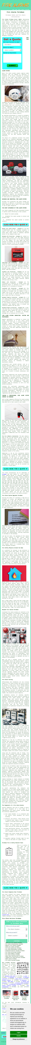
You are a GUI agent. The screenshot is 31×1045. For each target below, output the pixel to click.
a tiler (25, 976)
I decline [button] (18, 1035)
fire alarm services (9, 884)
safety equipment (24, 458)
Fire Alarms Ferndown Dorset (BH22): (12, 19)
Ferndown (4, 474)
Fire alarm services (10, 905)
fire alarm (8, 73)
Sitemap (3, 1032)
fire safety (14, 780)
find (6, 894)
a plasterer (23, 980)
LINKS (16, 9)
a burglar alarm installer (22, 982)
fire (22, 831)
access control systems (9, 985)
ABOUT (19, 9)
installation (10, 140)
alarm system (11, 265)
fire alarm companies (23, 483)
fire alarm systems (15, 196)
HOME (13, 9)
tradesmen (4, 972)
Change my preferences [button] (19, 1039)
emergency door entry (10, 976)
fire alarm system (6, 298)
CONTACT (22, 9)
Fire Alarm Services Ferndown (11, 918)
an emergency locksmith (15, 984)
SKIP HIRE (10, 981)
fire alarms (20, 487)
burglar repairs (6, 980)
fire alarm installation (16, 914)
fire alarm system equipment (19, 420)
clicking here (5, 914)
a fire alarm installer (8, 973)
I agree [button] (18, 1032)
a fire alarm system (22, 320)
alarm (25, 834)
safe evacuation (6, 273)
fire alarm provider (15, 375)
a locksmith (11, 977)
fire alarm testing (7, 725)
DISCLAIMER (27, 9)
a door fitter (18, 978)
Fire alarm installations (9, 472)
